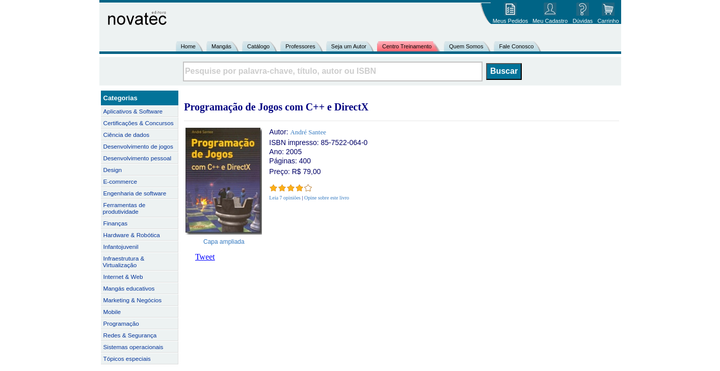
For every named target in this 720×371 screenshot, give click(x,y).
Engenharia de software (135, 193)
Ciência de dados (126, 134)
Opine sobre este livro (326, 198)
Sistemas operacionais (133, 347)
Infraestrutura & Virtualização (124, 261)
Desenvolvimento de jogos (138, 146)
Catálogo (258, 46)
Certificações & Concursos (138, 123)
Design (112, 169)
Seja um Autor (348, 46)
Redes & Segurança (130, 335)
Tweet (205, 256)
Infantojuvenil (121, 246)
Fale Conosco (516, 46)
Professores (300, 46)
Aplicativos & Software (133, 111)
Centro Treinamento (407, 46)
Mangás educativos (129, 288)
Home (188, 46)
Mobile (112, 311)
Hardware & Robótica (131, 235)
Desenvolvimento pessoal (137, 158)
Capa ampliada (224, 241)
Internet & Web (123, 276)
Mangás (221, 46)
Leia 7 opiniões (285, 198)
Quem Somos (466, 46)
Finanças (115, 223)
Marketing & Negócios (132, 300)
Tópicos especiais (127, 358)
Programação (121, 323)
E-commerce (120, 181)
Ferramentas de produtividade (124, 208)
